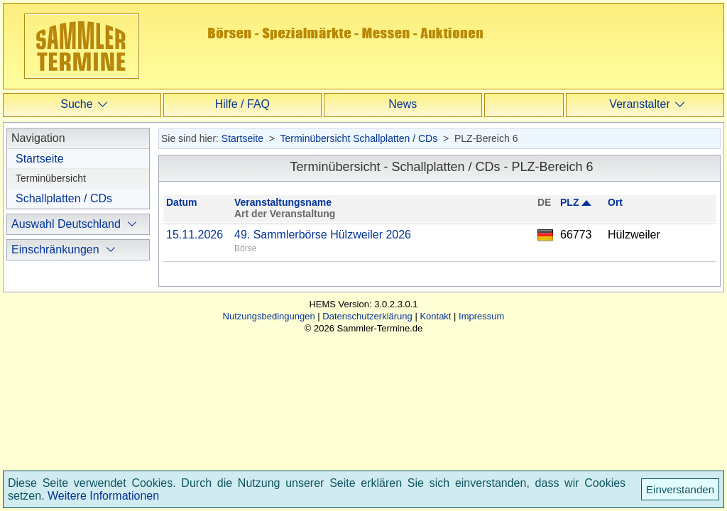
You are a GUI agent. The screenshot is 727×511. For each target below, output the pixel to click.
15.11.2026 (194, 235)
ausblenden (59, 401)
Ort (615, 202)
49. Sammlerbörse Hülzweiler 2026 (322, 235)
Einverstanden (680, 489)
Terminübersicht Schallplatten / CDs (358, 138)
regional (50, 337)
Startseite (40, 159)
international (60, 359)
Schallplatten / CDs (64, 198)
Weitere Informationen (103, 496)
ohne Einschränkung (80, 315)
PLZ (569, 202)
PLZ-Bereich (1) (63, 244)
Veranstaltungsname (283, 202)
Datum (181, 202)
